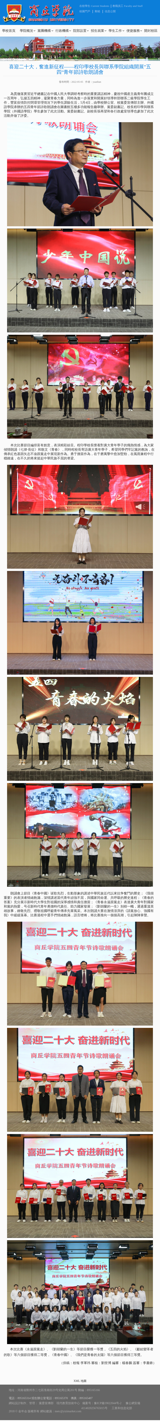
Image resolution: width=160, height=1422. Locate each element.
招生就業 (97, 30)
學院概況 (26, 30)
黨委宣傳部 (46, 1403)
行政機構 (62, 30)
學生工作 (115, 30)
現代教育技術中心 (68, 1403)
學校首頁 (8, 30)
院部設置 (79, 30)
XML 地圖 (80, 1381)
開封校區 (151, 30)
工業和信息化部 (122, 1408)
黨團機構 (44, 30)
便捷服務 (133, 30)
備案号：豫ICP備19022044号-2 (101, 1403)
